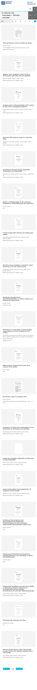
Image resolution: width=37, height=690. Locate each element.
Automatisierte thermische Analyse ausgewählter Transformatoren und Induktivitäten (16, 170)
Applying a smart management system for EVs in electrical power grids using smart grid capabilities (16, 75)
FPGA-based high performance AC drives (14, 620)
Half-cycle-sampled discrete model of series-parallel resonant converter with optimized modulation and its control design (18, 651)
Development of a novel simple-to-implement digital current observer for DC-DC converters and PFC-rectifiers (17, 331)
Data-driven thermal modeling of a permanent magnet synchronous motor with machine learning (18, 266)
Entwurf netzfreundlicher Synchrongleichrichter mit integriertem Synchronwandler (17, 490)
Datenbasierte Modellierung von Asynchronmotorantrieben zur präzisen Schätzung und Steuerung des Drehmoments (18, 299)
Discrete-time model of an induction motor (15, 397)
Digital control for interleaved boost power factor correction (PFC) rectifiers (16, 366)
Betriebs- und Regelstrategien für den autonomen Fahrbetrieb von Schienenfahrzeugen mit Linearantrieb (18, 202)
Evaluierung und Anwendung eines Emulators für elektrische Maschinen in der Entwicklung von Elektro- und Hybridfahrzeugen (18, 555)
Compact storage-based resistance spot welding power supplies (18, 233)
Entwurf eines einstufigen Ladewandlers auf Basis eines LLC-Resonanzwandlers (18, 459)
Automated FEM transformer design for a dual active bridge (17, 138)
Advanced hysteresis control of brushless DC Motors (17, 43)
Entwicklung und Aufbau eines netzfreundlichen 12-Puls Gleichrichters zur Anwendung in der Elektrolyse (18, 428)
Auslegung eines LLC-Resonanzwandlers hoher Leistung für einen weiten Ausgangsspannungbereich (18, 106)
